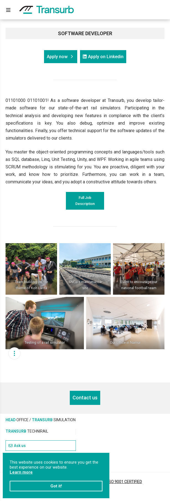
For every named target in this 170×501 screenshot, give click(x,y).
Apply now (60, 56)
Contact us (85, 397)
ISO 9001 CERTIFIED (125, 481)
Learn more (21, 472)
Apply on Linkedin (103, 56)
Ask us (17, 445)
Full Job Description (85, 201)
